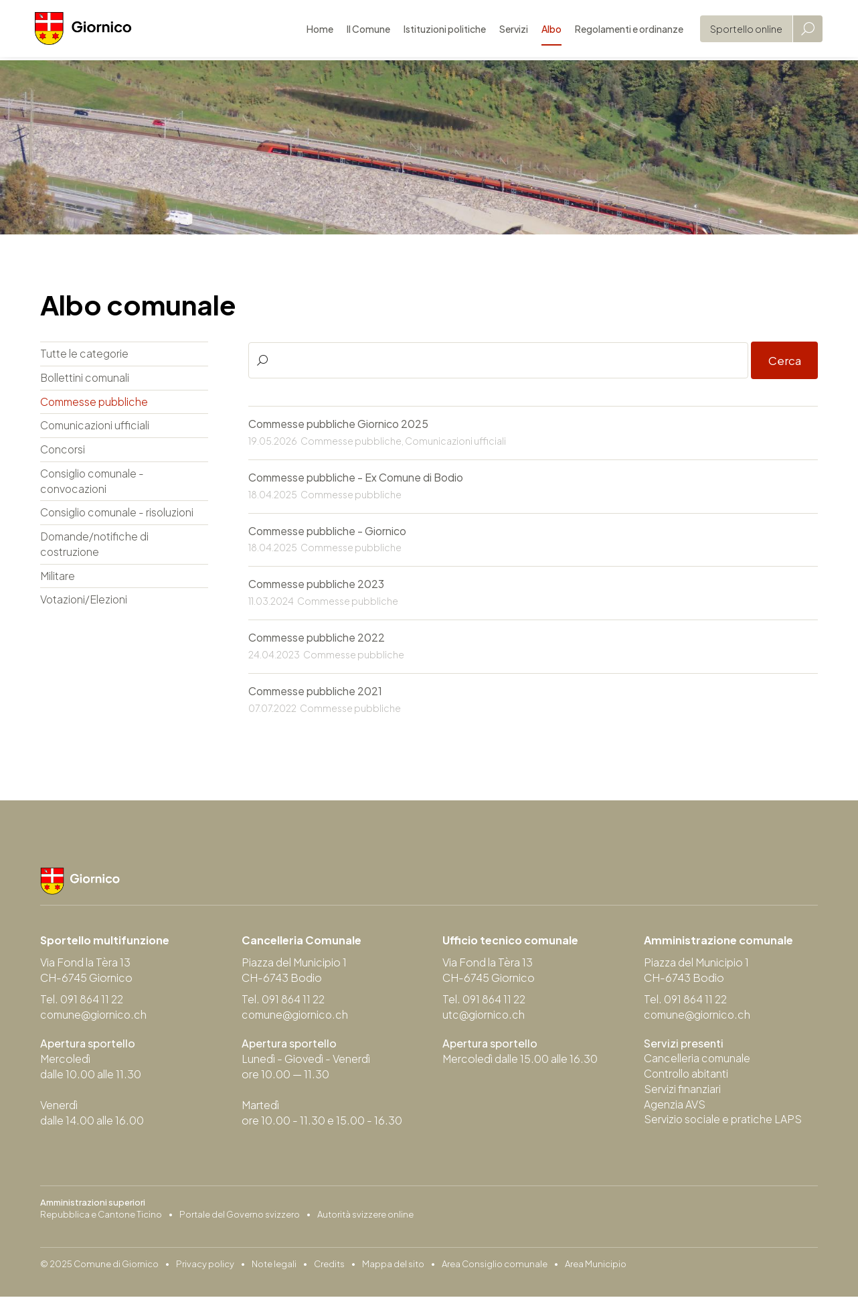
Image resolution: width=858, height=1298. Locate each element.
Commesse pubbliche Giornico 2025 (338, 424)
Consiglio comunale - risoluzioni (119, 514)
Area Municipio (595, 1265)
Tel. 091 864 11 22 (83, 1000)
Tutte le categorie (84, 354)
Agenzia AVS (674, 1106)
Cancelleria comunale (698, 1060)
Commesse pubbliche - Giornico (327, 531)
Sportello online (741, 30)
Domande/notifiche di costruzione (96, 546)
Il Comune (363, 30)
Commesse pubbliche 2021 (315, 692)
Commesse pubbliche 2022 (316, 639)
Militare (57, 578)
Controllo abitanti (687, 1075)
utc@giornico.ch (484, 1016)
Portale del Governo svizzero (239, 1215)
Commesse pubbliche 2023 (316, 585)
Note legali (274, 1265)
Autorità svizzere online (365, 1215)
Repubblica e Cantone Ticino (101, 1215)
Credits (329, 1265)
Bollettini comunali (86, 378)
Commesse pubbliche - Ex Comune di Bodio (356, 478)
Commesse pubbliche (95, 402)
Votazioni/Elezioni (84, 602)
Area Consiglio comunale (494, 1265)
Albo (546, 30)
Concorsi (63, 450)
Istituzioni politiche (439, 30)
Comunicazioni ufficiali (96, 426)
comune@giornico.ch (95, 1016)
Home (314, 30)
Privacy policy (205, 1265)
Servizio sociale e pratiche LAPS (723, 1121)
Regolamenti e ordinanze (624, 30)
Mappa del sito (393, 1265)
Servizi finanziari (682, 1091)
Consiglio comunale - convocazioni (93, 482)
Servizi (508, 30)
